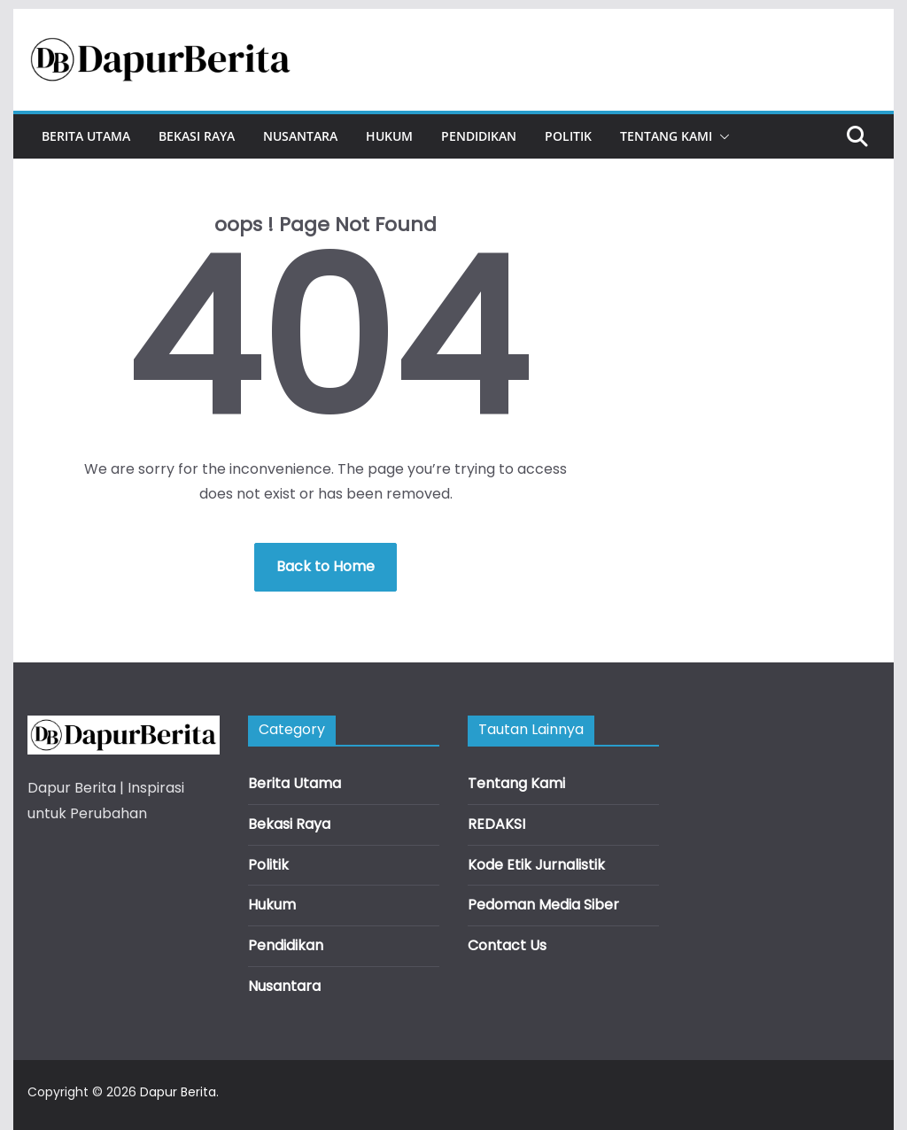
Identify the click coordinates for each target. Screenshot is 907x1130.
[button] (721, 136)
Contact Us (507, 945)
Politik (568, 136)
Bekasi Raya (197, 136)
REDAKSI (496, 824)
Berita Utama (86, 136)
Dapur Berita (178, 1092)
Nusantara (300, 136)
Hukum (389, 136)
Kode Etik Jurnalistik (536, 865)
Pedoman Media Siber (543, 904)
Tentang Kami (666, 136)
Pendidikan (478, 136)
